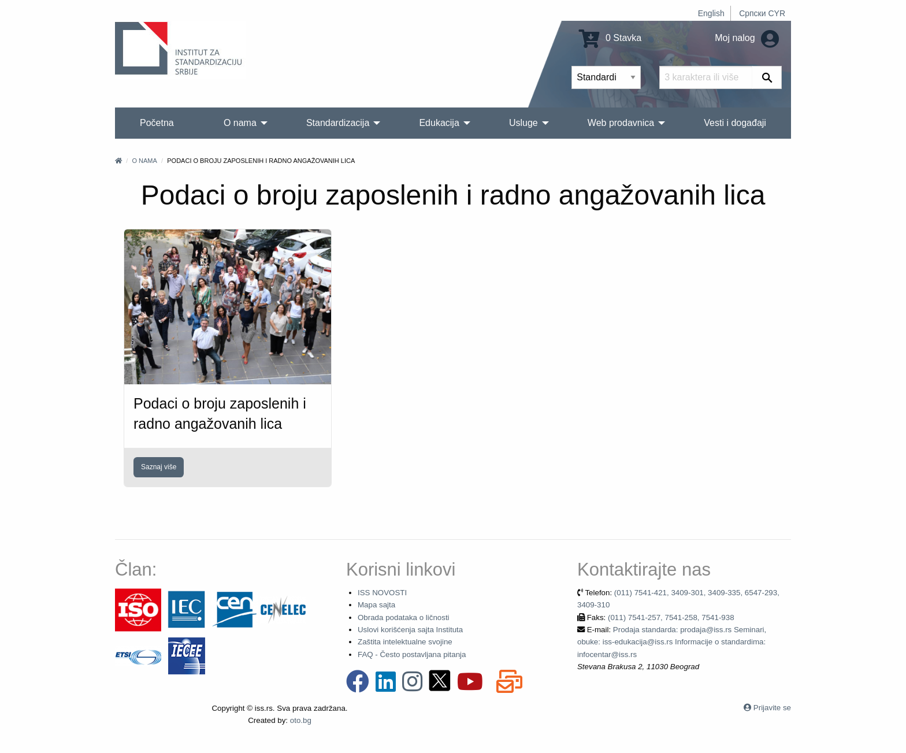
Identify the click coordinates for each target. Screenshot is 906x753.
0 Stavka (610, 38)
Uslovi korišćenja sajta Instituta (410, 629)
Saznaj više (158, 467)
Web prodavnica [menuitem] (621, 123)
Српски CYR (762, 13)
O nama (144, 160)
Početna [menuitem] (157, 123)
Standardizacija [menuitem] (337, 123)
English (711, 13)
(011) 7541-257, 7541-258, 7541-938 (671, 617)
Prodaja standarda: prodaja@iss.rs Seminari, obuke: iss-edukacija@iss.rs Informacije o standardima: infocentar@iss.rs (671, 642)
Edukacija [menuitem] (439, 123)
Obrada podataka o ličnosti (404, 617)
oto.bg (300, 720)
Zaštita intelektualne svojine (405, 641)
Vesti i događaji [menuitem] (735, 123)
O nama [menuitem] (240, 123)
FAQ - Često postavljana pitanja (412, 654)
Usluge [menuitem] (523, 123)
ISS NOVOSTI (382, 592)
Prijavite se (772, 707)
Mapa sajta (376, 604)
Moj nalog (747, 38)
